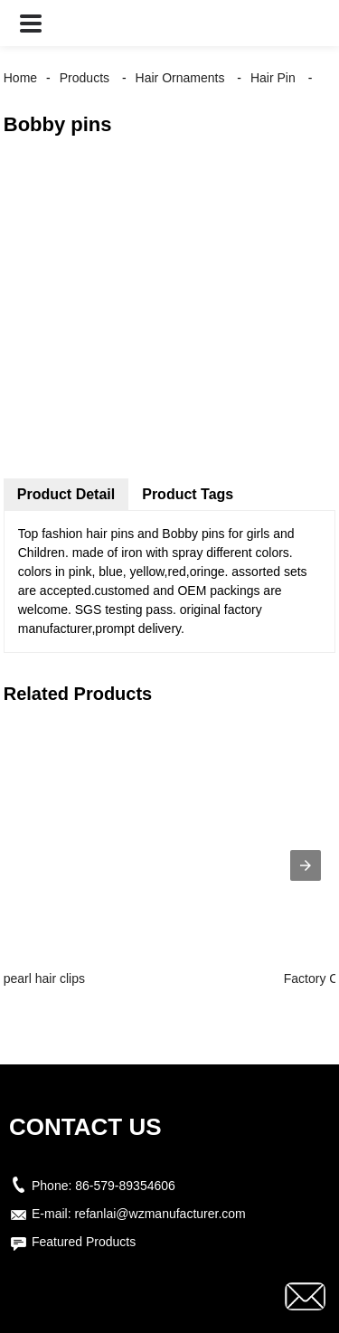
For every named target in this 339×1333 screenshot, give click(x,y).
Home (20, 78)
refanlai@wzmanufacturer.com (159, 1213)
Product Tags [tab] (187, 494)
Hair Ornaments (180, 78)
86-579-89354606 (125, 1185)
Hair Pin (273, 78)
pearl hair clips (44, 978)
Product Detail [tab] (66, 494)
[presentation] (305, 865)
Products (84, 78)
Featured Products (84, 1241)
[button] (31, 23)
